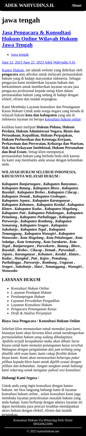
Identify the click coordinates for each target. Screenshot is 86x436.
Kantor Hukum (13, 70)
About (76, 5)
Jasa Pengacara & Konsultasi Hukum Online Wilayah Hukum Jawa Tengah (40, 38)
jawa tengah (20, 54)
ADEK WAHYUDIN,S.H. (29, 5)
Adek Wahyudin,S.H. (60, 62)
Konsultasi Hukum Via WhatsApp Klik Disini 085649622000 (43, 422)
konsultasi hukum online (63, 119)
